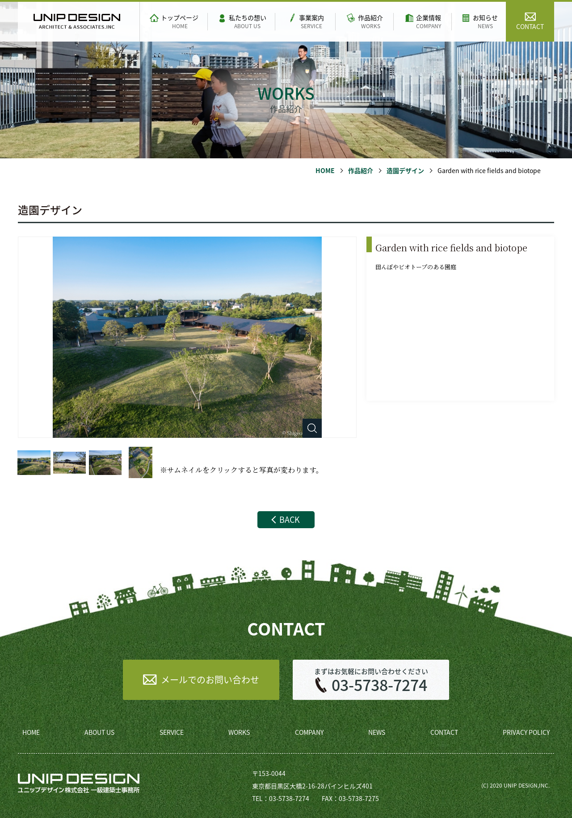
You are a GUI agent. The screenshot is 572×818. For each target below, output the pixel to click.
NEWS (376, 732)
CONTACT (444, 732)
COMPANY (309, 732)
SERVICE (172, 732)
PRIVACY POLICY (526, 732)
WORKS (239, 732)
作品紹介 (360, 170)
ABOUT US (99, 732)
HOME (325, 170)
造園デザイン (405, 170)
